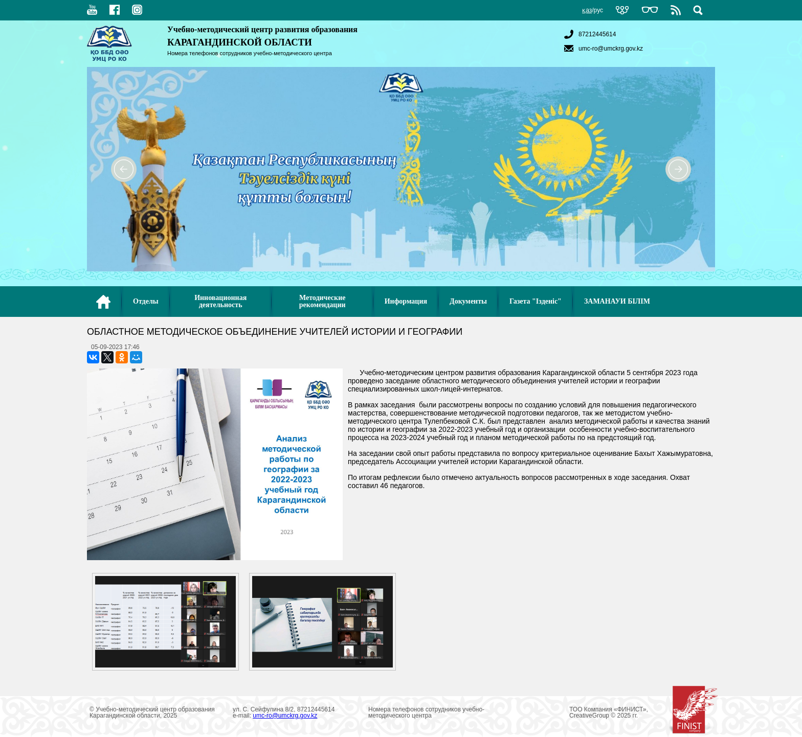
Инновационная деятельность (220, 301)
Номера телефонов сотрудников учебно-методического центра (249, 53)
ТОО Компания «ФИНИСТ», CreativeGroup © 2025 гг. (643, 712)
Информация (406, 301)
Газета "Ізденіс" (535, 301)
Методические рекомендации (322, 301)
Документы (468, 301)
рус (598, 10)
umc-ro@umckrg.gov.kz (602, 48)
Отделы (146, 301)
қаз (587, 10)
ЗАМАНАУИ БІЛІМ (617, 301)
